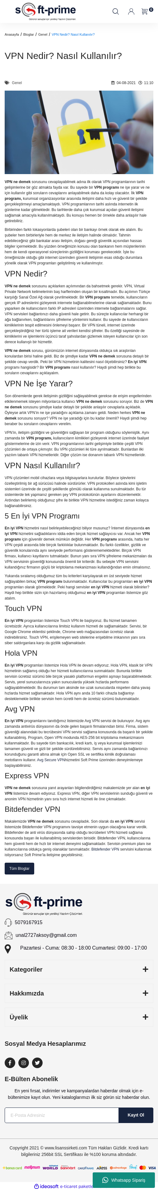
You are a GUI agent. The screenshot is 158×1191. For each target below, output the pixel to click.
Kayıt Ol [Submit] (136, 1114)
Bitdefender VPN (105, 849)
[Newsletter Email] (79, 1115)
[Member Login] (131, 11)
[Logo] (46, 11)
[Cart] (145, 11)
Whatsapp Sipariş (124, 1180)
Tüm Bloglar (19, 868)
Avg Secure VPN (51, 760)
